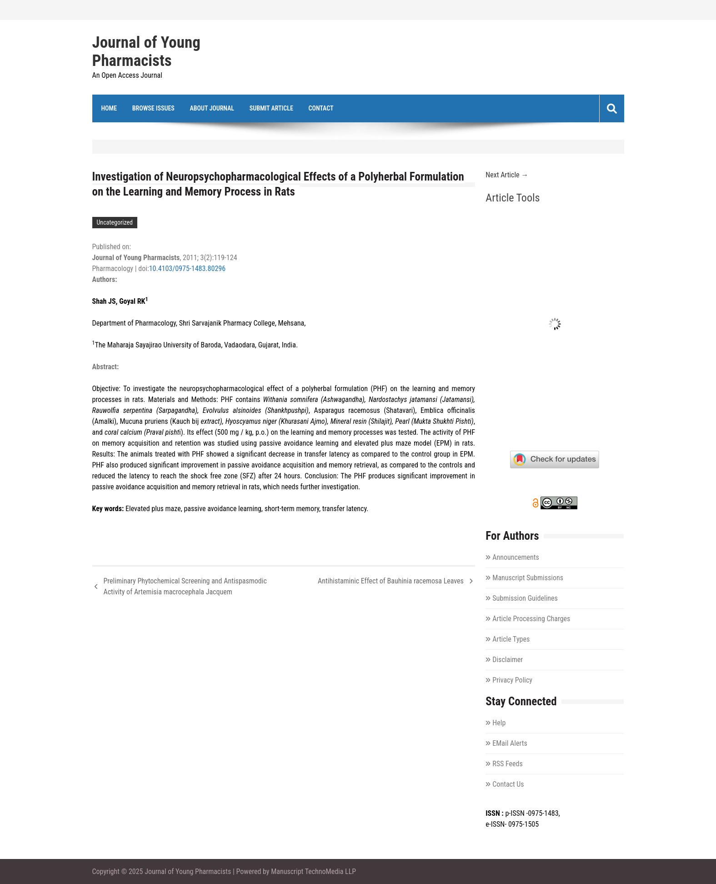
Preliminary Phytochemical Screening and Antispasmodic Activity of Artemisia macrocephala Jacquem (185, 586)
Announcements (515, 557)
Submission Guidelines (525, 598)
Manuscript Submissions (527, 577)
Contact (320, 108)
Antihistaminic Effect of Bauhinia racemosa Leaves (391, 581)
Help (499, 722)
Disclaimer (507, 659)
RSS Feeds (507, 763)
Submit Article (271, 108)
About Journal (212, 108)
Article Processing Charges (531, 618)
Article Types (511, 639)
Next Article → (507, 175)
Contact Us (508, 784)
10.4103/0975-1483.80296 (187, 268)
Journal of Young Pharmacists (146, 52)
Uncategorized (115, 222)
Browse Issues (153, 108)
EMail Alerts (509, 743)
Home (109, 108)
